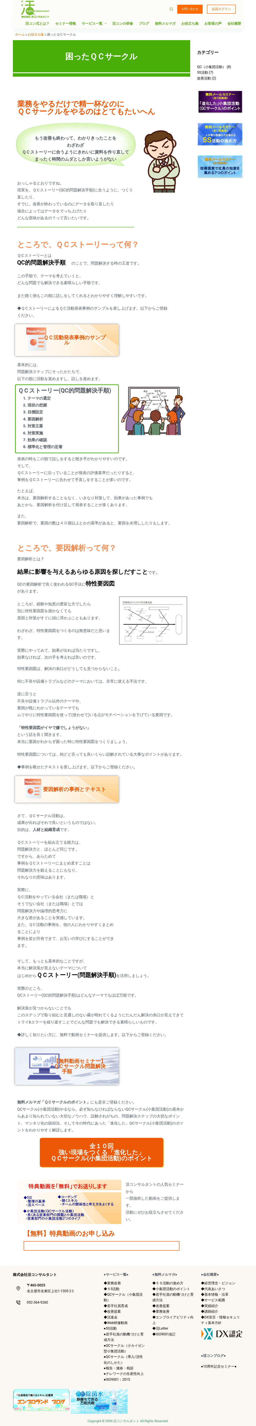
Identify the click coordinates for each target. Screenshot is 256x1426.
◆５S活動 (112, 1288)
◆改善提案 (112, 1311)
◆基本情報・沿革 (214, 1294)
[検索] (171, 9)
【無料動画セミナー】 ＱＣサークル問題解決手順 (69, 1066)
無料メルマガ (165, 23)
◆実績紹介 (209, 1306)
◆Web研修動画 (116, 1323)
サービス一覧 (95, 23)
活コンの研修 (122, 23)
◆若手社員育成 (116, 1306)
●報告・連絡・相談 (118, 1368)
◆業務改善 (112, 1283)
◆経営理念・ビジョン (218, 1283)
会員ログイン (221, 9)
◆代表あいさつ (213, 1288)
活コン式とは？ (37, 23)
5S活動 (202, 72)
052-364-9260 (37, 1302)
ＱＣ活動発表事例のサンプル (67, 340)
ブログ (144, 23)
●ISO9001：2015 (117, 1379)
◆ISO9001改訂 (164, 1334)
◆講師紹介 (209, 1311)
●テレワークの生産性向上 (124, 1373)
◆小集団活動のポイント (171, 1288)
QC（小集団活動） (211, 67)
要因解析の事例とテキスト (67, 789)
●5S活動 (110, 1328)
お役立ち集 (190, 23)
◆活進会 (110, 1317)
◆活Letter (160, 1328)
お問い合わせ (190, 9)
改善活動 (204, 78)
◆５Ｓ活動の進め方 (167, 1283)
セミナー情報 (65, 23)
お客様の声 (213, 23)
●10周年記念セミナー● (218, 1366)
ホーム (20, 35)
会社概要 (234, 23)
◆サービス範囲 (213, 1300)
